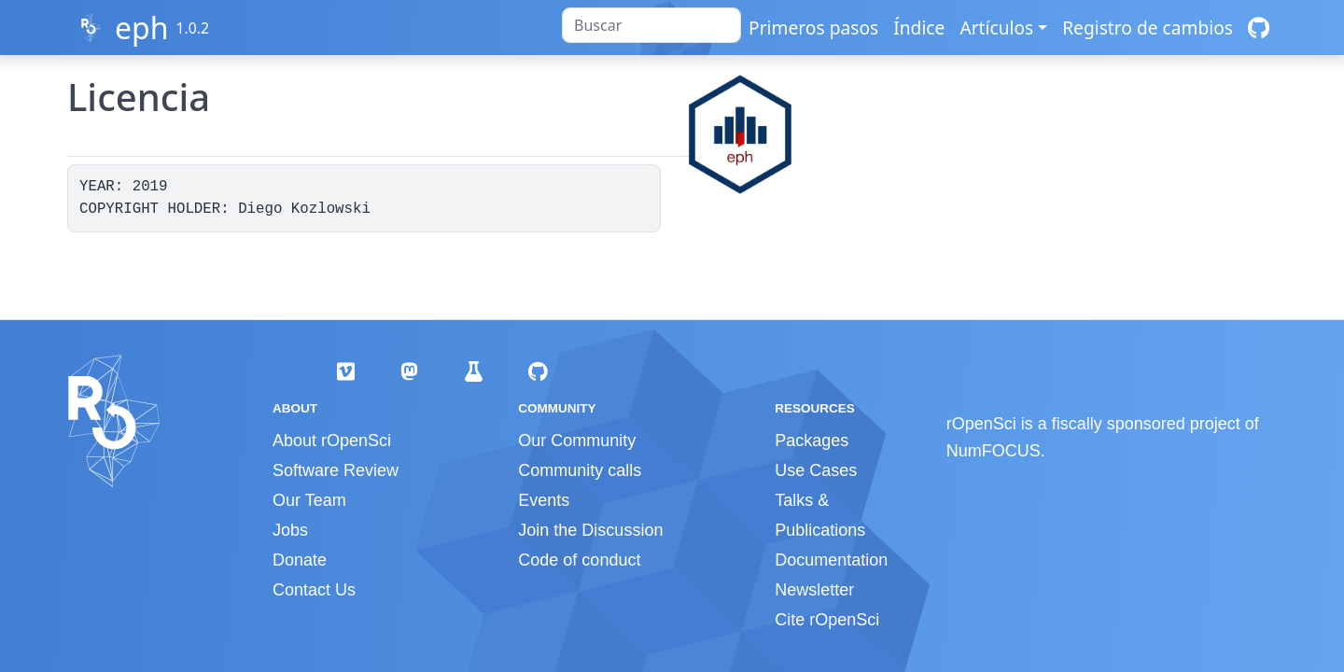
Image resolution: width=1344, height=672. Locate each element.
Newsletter (814, 590)
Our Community (577, 440)
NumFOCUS (993, 450)
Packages (811, 440)
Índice (919, 27)
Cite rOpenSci (827, 619)
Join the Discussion (590, 530)
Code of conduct (579, 560)
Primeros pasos (813, 27)
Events (543, 500)
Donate (300, 560)
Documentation (831, 560)
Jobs (290, 530)
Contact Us (314, 590)
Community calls (579, 470)
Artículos (996, 27)
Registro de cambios (1147, 27)
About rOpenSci (332, 440)
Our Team (309, 500)
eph (142, 27)
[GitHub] (1258, 27)
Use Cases (816, 470)
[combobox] (651, 25)
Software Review (336, 470)
